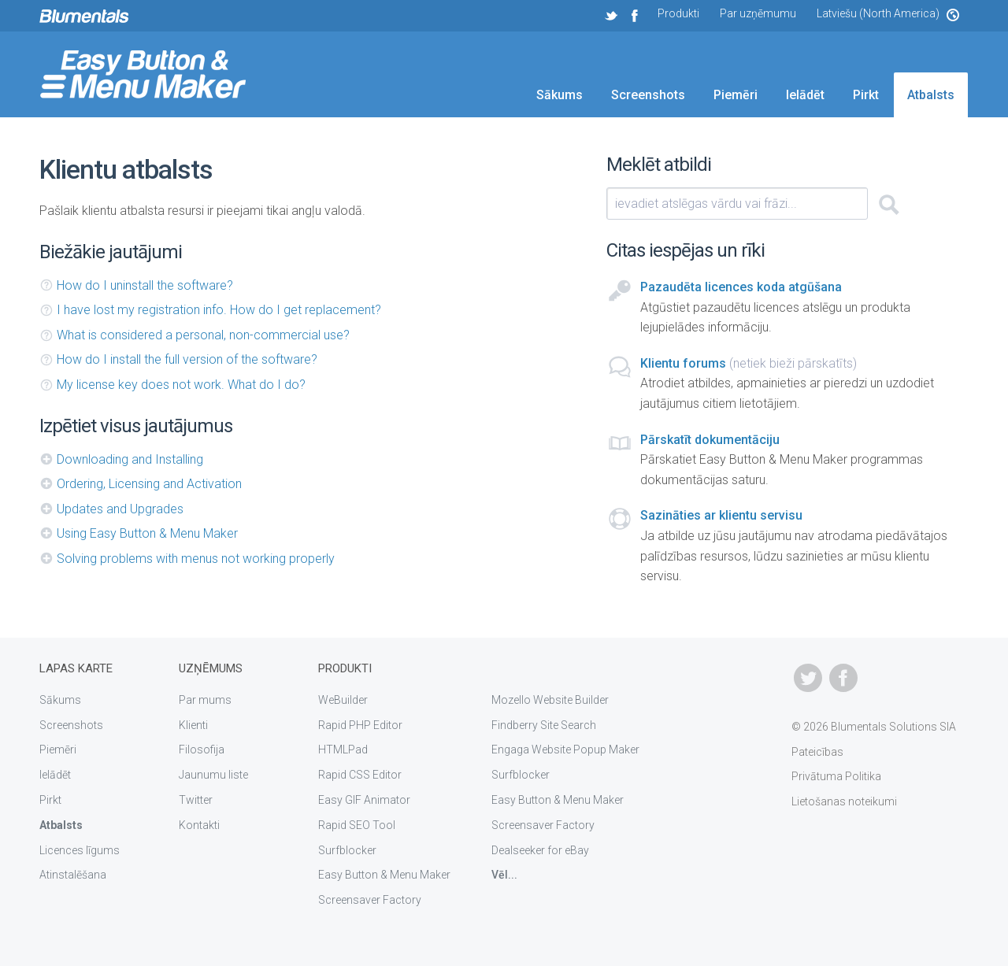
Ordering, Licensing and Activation (149, 483)
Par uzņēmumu (758, 13)
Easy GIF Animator (364, 800)
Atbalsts (930, 94)
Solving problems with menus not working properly (196, 558)
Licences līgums (79, 850)
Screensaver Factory (369, 900)
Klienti (193, 725)
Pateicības (817, 752)
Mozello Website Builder (550, 700)
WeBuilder (343, 700)
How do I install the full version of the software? (187, 359)
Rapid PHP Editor (360, 725)
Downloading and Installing (130, 459)
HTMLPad (343, 749)
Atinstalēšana (72, 874)
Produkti (678, 13)
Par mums (205, 700)
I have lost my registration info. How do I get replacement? (219, 309)
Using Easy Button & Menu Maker (147, 533)
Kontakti (199, 825)
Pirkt (866, 94)
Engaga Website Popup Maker (565, 749)
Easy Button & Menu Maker (384, 874)
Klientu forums (683, 363)
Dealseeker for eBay (540, 850)
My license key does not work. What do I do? (181, 384)
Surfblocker (347, 850)
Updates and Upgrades (120, 509)
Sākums (559, 94)
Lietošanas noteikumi (844, 801)
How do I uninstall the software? (145, 285)
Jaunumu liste (213, 774)
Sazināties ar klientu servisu (721, 515)
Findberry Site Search (543, 725)
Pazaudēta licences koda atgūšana (741, 286)
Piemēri (735, 94)
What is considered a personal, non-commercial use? (203, 335)
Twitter (196, 800)
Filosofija (201, 749)
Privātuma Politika (836, 776)
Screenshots (648, 94)
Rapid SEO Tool (356, 825)
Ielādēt (805, 94)
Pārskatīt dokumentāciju (710, 439)
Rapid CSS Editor (360, 774)
